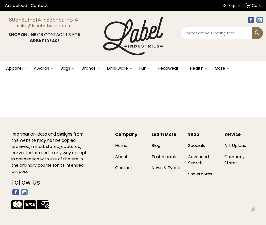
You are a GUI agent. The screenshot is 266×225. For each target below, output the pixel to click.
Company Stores (234, 160)
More (222, 68)
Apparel (16, 68)
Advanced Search (198, 160)
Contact (39, 6)
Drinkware (119, 68)
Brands (90, 68)
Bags (67, 68)
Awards (44, 68)
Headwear (170, 68)
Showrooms (200, 174)
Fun (145, 68)
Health (199, 68)
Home (121, 146)
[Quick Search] (216, 33)
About (121, 157)
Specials (196, 146)
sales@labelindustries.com (44, 26)
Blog (156, 146)
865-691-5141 (26, 19)
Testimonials (164, 157)
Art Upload (16, 6)
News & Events (166, 168)
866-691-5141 (63, 19)
